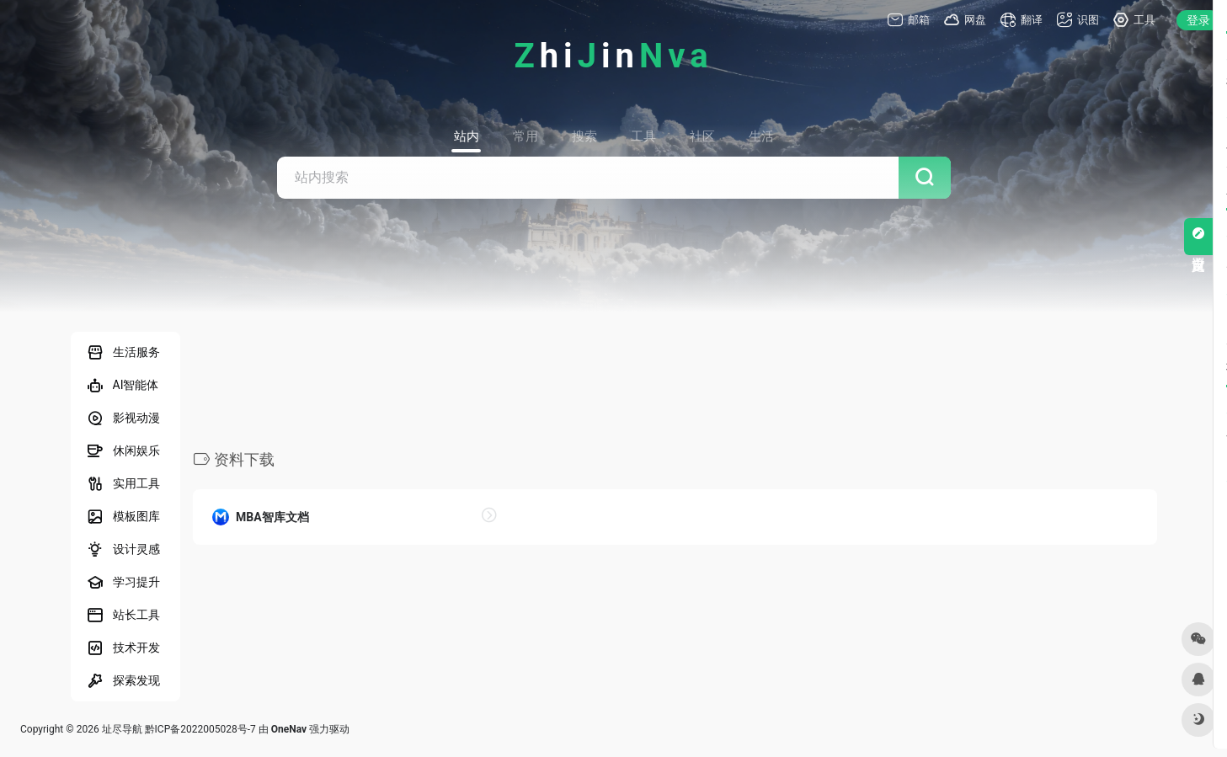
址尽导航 (122, 729)
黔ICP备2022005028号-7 (200, 729)
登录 (1198, 20)
